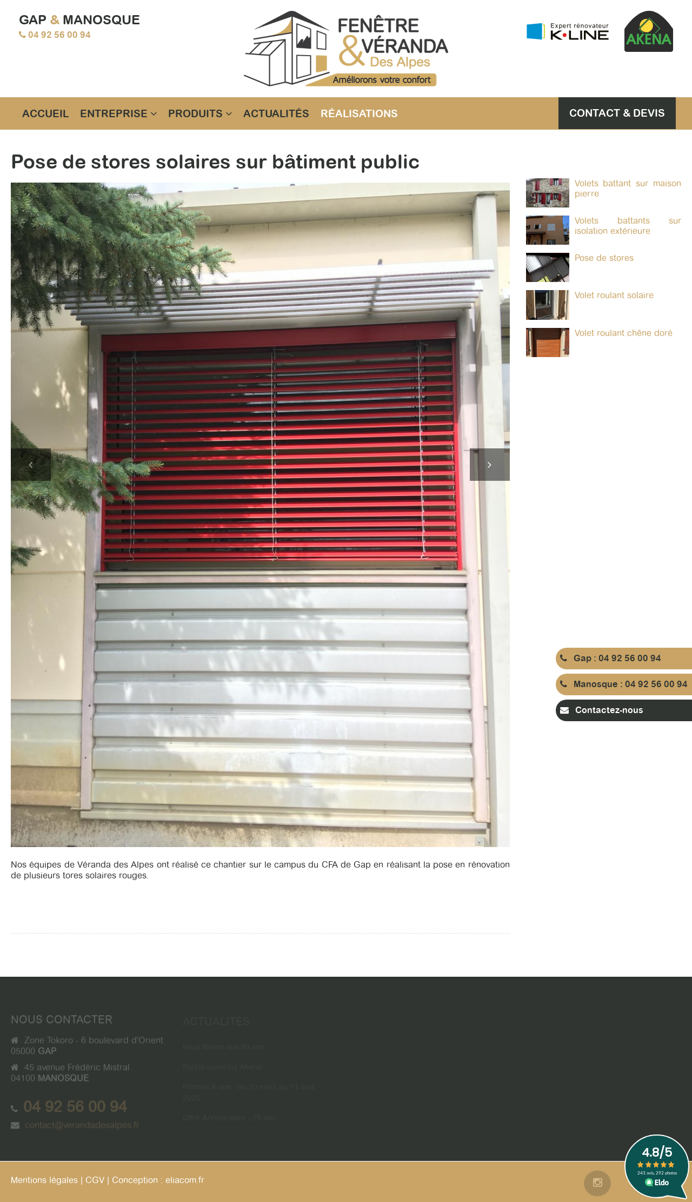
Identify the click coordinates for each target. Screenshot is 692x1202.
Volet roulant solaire (614, 295)
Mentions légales (44, 1180)
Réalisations (359, 113)
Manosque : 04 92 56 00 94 (624, 684)
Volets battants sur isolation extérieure (628, 226)
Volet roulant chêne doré (624, 333)
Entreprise (118, 113)
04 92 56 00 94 (59, 35)
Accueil (45, 113)
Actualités (276, 113)
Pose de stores (604, 258)
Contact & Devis (617, 113)
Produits (200, 113)
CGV (94, 1180)
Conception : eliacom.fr (158, 1180)
